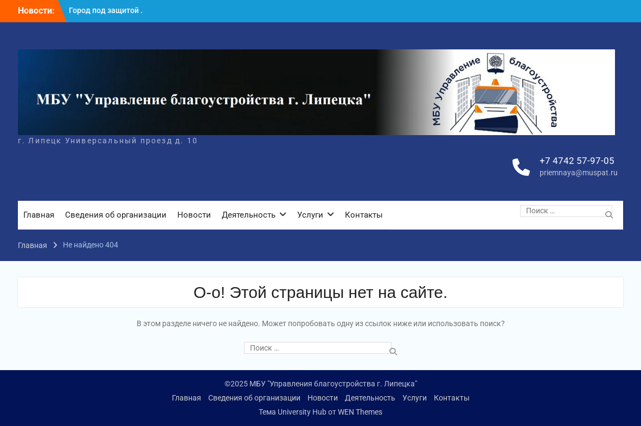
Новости (194, 215)
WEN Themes (360, 412)
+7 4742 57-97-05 (577, 160)
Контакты (364, 215)
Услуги (310, 215)
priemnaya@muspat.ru (579, 172)
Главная (38, 215)
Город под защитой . (106, 10)
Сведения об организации (115, 215)
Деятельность (248, 215)
